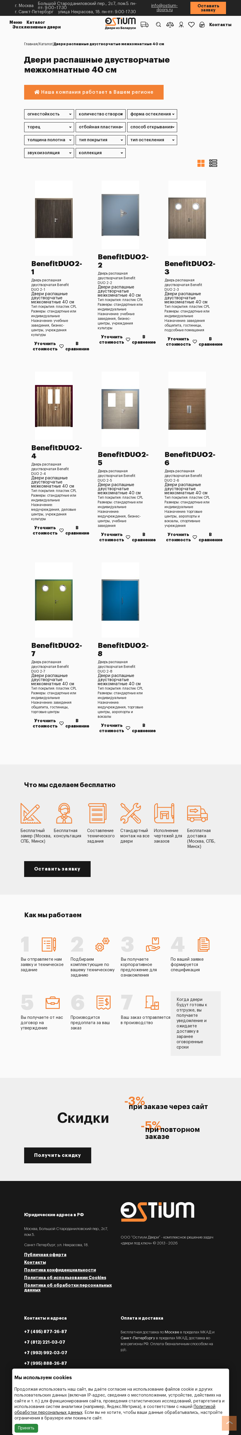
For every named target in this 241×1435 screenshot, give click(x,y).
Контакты (220, 25)
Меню (15, 22)
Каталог (35, 22)
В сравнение (77, 346)
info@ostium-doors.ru (164, 8)
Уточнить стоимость (45, 346)
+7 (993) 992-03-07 (45, 1353)
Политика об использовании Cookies (65, 1278)
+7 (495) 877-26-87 (45, 1332)
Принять (26, 1428)
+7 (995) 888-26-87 (45, 1363)
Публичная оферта (45, 1255)
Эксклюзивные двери (36, 27)
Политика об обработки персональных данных (68, 1287)
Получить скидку (57, 1155)
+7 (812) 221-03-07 (44, 1342)
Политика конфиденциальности (60, 1270)
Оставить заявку (208, 8)
